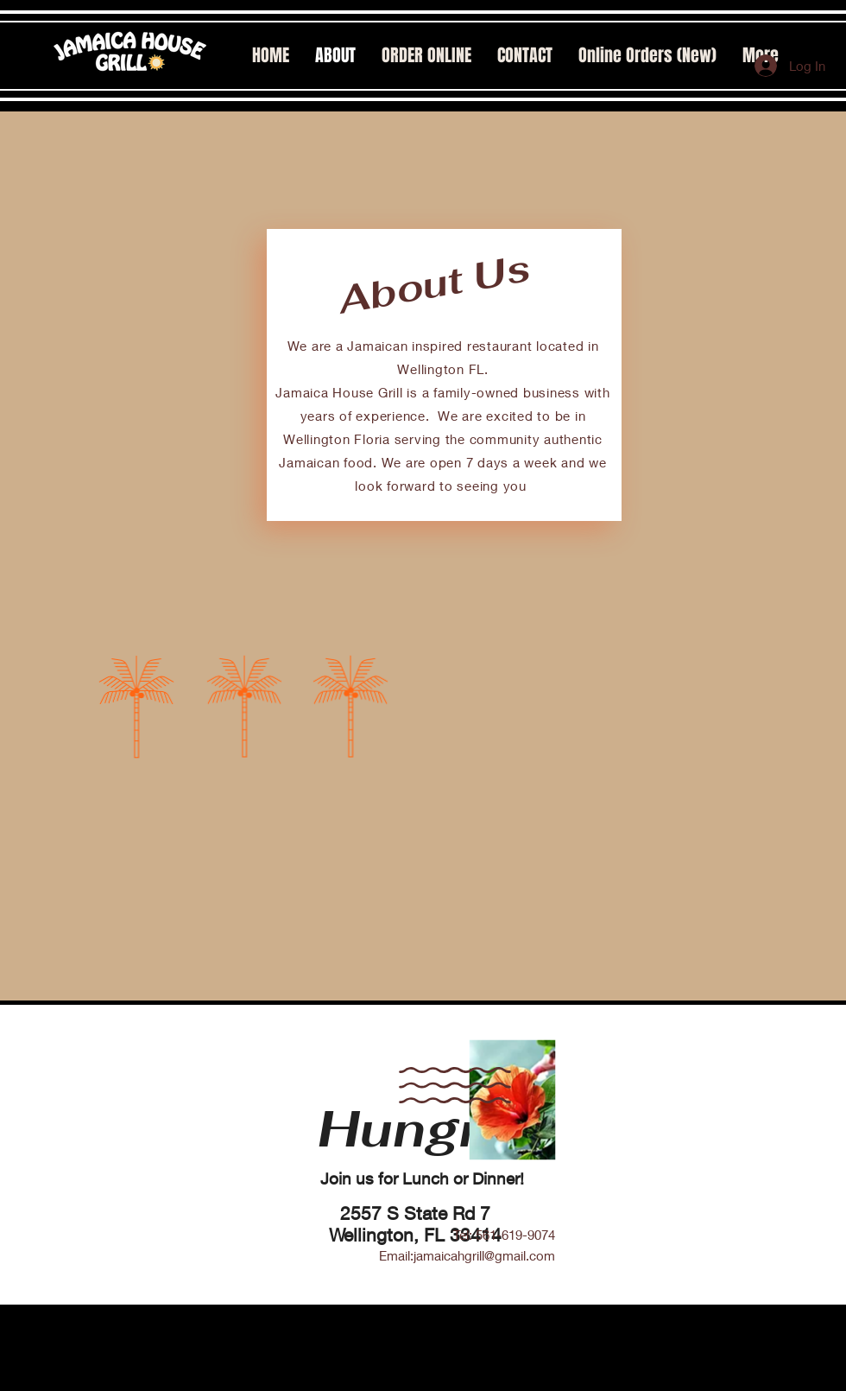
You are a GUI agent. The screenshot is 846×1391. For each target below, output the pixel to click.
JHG (547, 1383)
